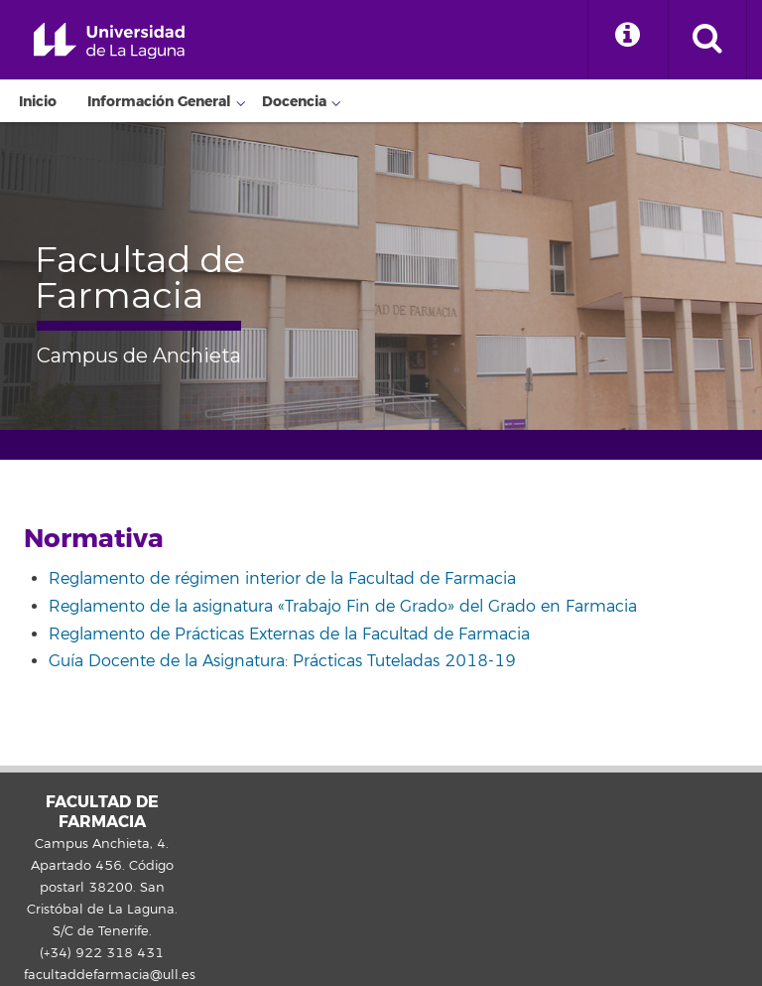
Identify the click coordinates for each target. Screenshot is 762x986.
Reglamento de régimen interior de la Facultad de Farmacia (282, 579)
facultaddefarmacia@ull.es (109, 975)
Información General (159, 101)
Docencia (294, 101)
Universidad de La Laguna (109, 41)
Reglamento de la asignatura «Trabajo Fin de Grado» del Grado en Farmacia (343, 607)
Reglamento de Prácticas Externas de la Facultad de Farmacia (289, 634)
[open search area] (707, 39)
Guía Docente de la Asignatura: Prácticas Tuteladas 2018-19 (282, 661)
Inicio (38, 101)
